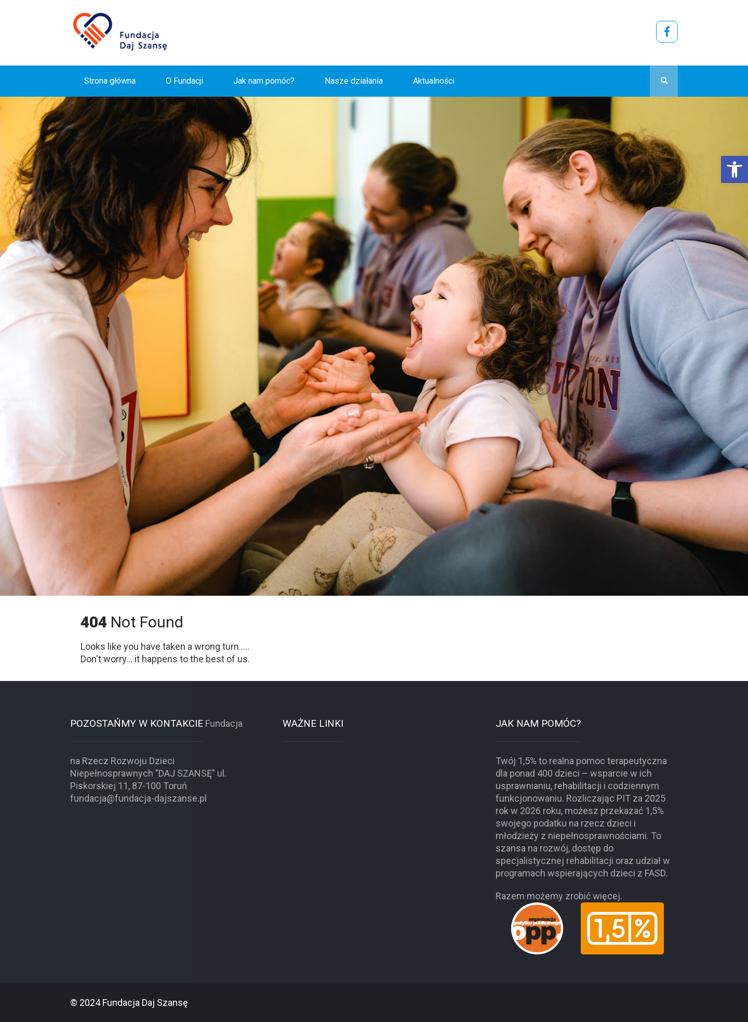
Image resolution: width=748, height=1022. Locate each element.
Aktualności (434, 81)
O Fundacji (184, 81)
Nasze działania (354, 81)
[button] (734, 169)
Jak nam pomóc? (264, 81)
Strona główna (110, 81)
